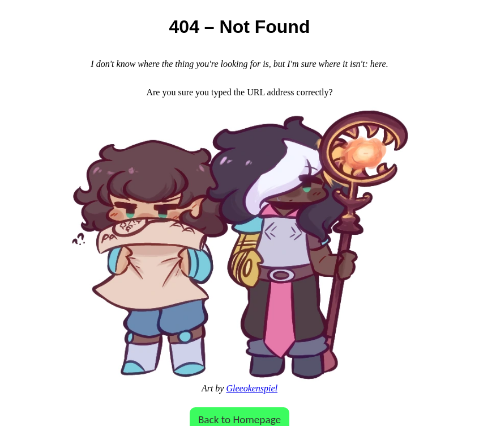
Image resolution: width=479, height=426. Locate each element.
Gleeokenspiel (251, 388)
